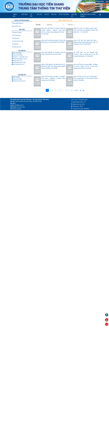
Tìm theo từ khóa (17, 32)
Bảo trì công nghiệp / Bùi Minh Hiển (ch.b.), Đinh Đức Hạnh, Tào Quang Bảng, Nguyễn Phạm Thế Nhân (53, 66)
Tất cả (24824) (16, 53)
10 (71, 90)
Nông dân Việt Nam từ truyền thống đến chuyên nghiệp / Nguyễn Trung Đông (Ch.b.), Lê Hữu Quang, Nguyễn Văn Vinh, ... (53, 31)
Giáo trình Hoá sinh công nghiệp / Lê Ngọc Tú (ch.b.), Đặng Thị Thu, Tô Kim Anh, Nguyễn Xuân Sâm (86, 66)
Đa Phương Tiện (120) (18, 62)
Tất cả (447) (16, 77)
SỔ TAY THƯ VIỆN (64, 14)
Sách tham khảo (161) (19, 81)
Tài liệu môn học (16, 47)
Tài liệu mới (15, 44)
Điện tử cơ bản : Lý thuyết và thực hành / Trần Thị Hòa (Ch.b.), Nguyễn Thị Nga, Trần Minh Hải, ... (86, 30)
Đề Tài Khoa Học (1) (18, 64)
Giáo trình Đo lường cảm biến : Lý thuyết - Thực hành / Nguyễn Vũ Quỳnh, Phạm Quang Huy (53, 78)
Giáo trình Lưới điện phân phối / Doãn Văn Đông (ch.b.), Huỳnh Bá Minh (53, 41)
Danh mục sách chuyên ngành (87, 15)
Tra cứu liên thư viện (17, 41)
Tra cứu (39, 14)
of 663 (76, 90)
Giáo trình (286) (17, 79)
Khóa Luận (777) (17, 60)
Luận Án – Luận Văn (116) (20, 57)
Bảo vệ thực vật (16, 26)
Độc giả (53, 14)
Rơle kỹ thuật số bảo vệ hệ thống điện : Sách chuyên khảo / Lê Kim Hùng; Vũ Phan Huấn (86, 78)
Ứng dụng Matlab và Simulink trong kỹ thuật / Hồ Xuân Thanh (53, 53)
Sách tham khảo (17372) (19, 58)
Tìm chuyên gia (16, 35)
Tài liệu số (22, 75)
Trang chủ (15, 15)
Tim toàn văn (15, 38)
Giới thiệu (24, 14)
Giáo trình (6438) (17, 55)
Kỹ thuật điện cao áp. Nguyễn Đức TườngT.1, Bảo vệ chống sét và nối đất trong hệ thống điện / (86, 54)
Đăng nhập (100, 1)
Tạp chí (46, 14)
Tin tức (31, 15)
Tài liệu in (21, 50)
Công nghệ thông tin (17, 23)
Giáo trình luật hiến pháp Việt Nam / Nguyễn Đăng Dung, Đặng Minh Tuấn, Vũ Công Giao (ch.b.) (86, 42)
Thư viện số (74, 15)
